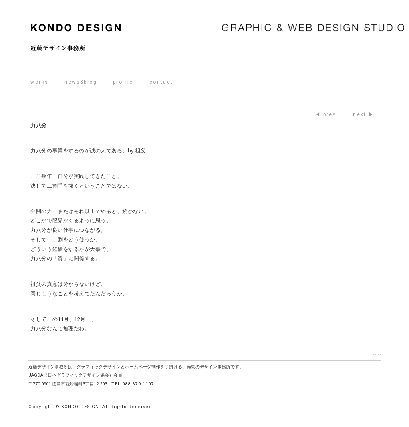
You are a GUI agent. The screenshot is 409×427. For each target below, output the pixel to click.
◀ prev (325, 114)
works (39, 82)
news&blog (80, 82)
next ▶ (363, 114)
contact (161, 82)
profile (123, 82)
